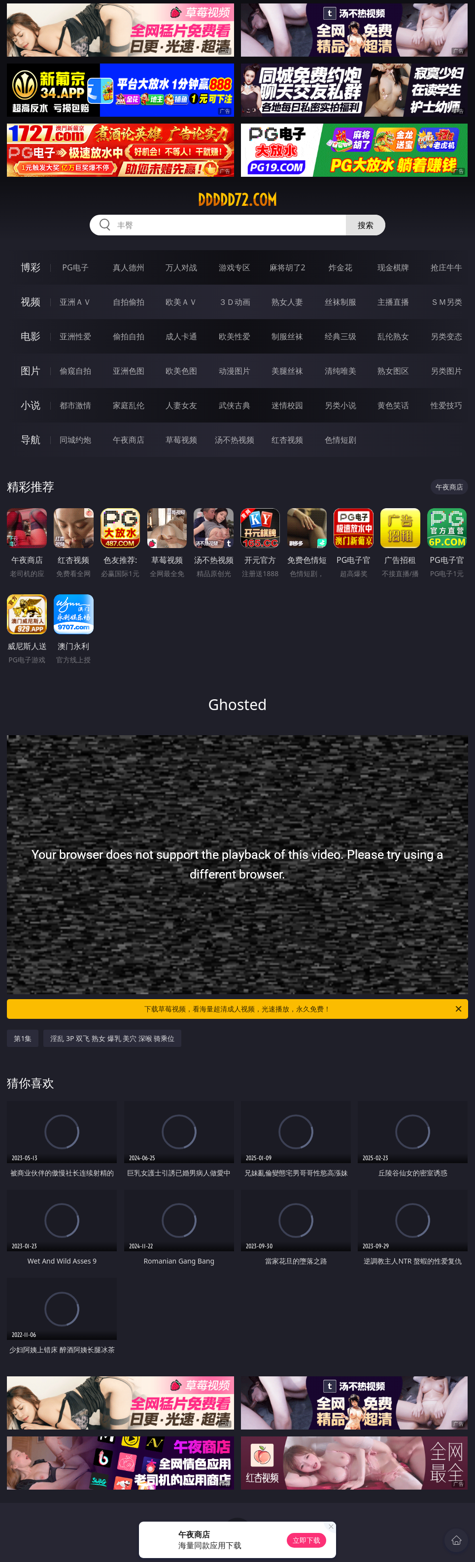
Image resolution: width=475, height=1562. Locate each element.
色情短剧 (340, 439)
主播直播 (393, 301)
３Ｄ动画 (234, 301)
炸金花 (340, 267)
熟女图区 (393, 370)
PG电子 (75, 267)
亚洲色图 (128, 370)
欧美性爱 (234, 336)
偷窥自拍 (75, 370)
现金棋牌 (393, 267)
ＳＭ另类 (446, 301)
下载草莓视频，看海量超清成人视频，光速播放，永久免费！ (303, 1009)
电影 (30, 336)
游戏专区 (234, 267)
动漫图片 (234, 370)
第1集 (23, 1038)
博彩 (30, 267)
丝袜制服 (340, 301)
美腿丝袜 (287, 370)
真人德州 (128, 267)
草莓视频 (181, 439)
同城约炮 (75, 439)
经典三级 (340, 336)
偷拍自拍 (128, 336)
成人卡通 (181, 336)
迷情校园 (287, 405)
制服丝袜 (287, 336)
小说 (30, 405)
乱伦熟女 (393, 336)
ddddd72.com (237, 200)
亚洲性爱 (75, 336)
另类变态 (446, 336)
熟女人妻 (287, 301)
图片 (30, 370)
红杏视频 (287, 439)
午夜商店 (128, 439)
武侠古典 (234, 405)
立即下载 (306, 1540)
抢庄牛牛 (446, 267)
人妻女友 (181, 405)
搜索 (365, 225)
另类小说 (340, 405)
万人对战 (181, 267)
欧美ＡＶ (181, 301)
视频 (30, 301)
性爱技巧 (446, 405)
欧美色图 (181, 370)
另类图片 (446, 370)
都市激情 (75, 405)
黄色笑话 (393, 405)
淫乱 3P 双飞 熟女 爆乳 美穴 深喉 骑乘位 (112, 1038)
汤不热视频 (234, 439)
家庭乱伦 (128, 405)
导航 (30, 439)
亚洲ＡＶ (75, 301)
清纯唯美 (340, 370)
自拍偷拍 (128, 301)
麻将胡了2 (287, 267)
